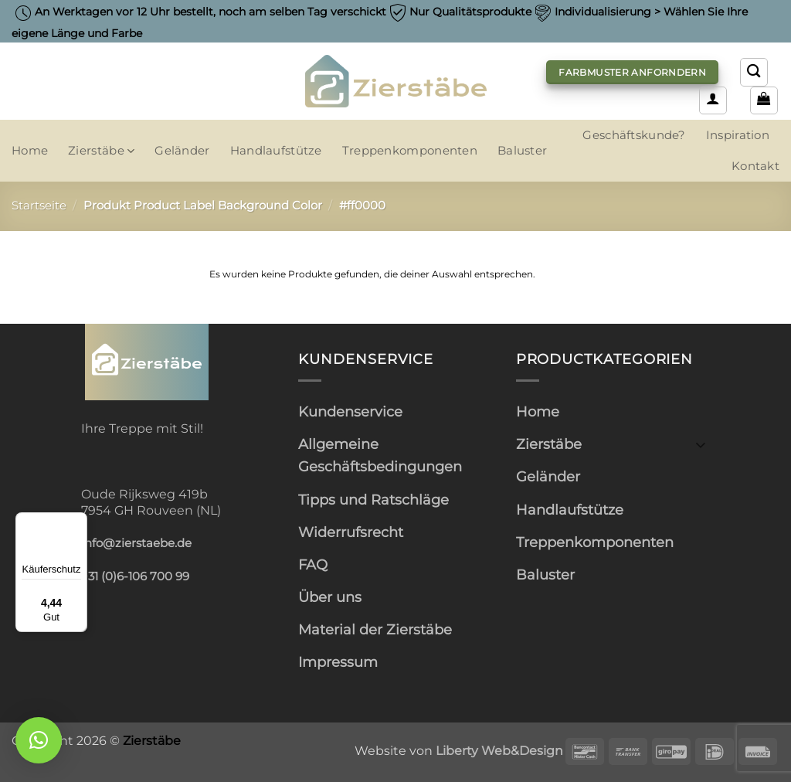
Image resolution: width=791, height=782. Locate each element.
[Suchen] (754, 72)
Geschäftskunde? (633, 135)
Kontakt (755, 166)
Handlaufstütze (276, 151)
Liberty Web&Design (499, 750)
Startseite (39, 205)
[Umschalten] (700, 444)
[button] (713, 100)
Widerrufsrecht (350, 532)
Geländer (181, 151)
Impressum (338, 662)
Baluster (522, 151)
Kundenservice (350, 411)
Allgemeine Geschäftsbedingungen (380, 455)
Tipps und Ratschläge (373, 499)
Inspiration (737, 135)
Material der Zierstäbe (375, 629)
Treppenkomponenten (409, 151)
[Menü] (78, 521)
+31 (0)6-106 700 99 (135, 576)
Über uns (330, 597)
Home (30, 151)
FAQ (313, 564)
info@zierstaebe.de (136, 543)
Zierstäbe (101, 151)
